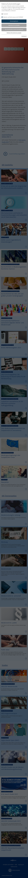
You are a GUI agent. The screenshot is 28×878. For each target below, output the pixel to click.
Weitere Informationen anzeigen (14, 32)
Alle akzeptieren (14, 21)
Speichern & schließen (14, 25)
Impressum (24, 36)
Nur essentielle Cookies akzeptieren (14, 29)
